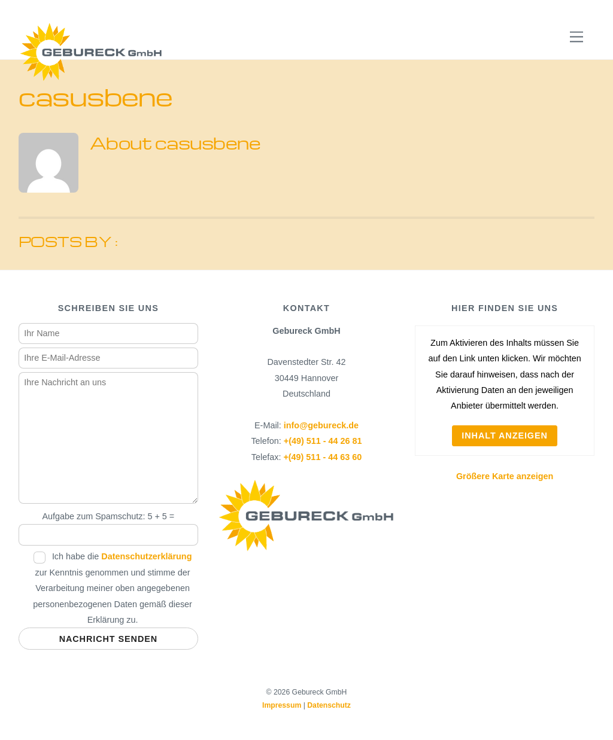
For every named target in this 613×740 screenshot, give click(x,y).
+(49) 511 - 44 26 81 (323, 441)
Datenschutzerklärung (146, 556)
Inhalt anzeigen (505, 435)
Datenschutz (329, 705)
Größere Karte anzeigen (504, 476)
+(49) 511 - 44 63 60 (322, 457)
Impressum (281, 705)
